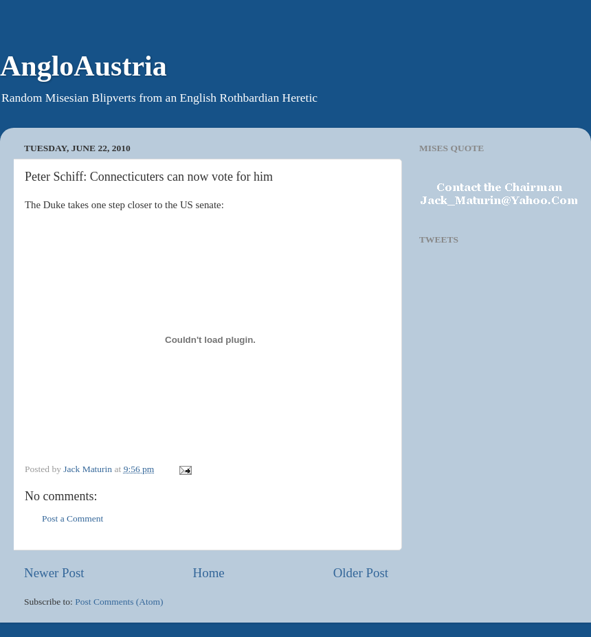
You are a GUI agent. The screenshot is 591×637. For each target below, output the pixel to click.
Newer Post (54, 573)
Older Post (360, 573)
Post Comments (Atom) (119, 601)
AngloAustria (83, 66)
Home (209, 573)
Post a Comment (72, 518)
